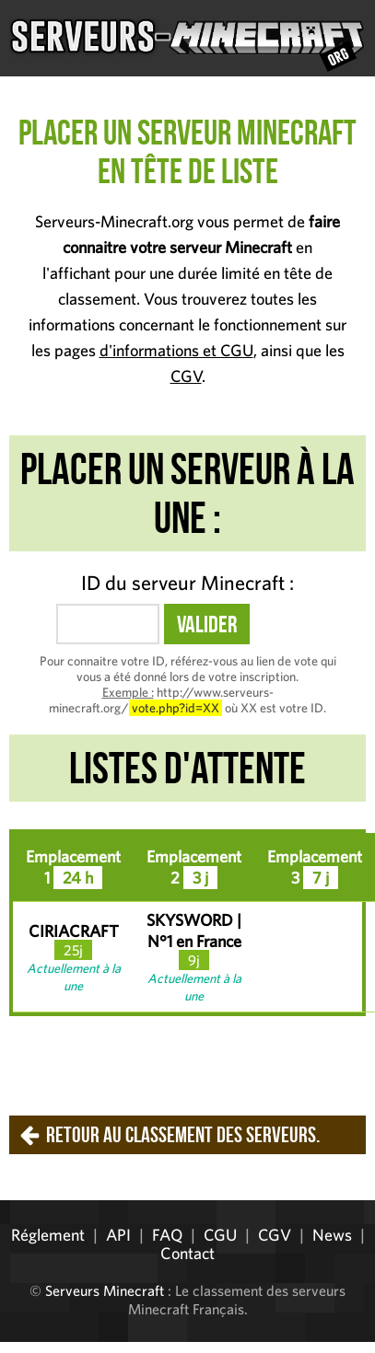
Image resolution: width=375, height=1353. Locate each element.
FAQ (167, 1234)
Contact (187, 1253)
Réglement (48, 1234)
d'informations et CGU (176, 350)
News (332, 1234)
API (118, 1234)
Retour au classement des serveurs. (183, 1135)
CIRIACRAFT (74, 931)
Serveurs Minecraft (104, 1290)
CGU (220, 1234)
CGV (186, 376)
